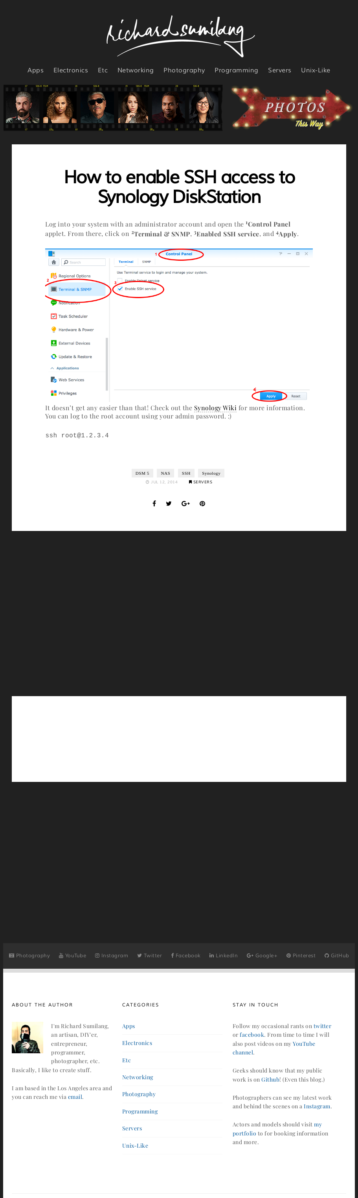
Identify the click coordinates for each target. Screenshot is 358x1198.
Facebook (186, 956)
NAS (165, 473)
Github (270, 1079)
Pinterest (301, 956)
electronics (70, 70)
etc (103, 70)
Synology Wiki (215, 408)
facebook (252, 1034)
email (75, 1096)
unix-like (315, 70)
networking (135, 70)
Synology (211, 473)
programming (237, 70)
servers (280, 70)
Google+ (262, 956)
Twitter (149, 956)
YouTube (72, 956)
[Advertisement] (179, 613)
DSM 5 (142, 473)
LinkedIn (223, 956)
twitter (323, 1026)
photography (184, 70)
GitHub (337, 956)
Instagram (112, 956)
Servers (201, 482)
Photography (29, 956)
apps (36, 70)
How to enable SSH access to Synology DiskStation (179, 187)
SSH (186, 473)
